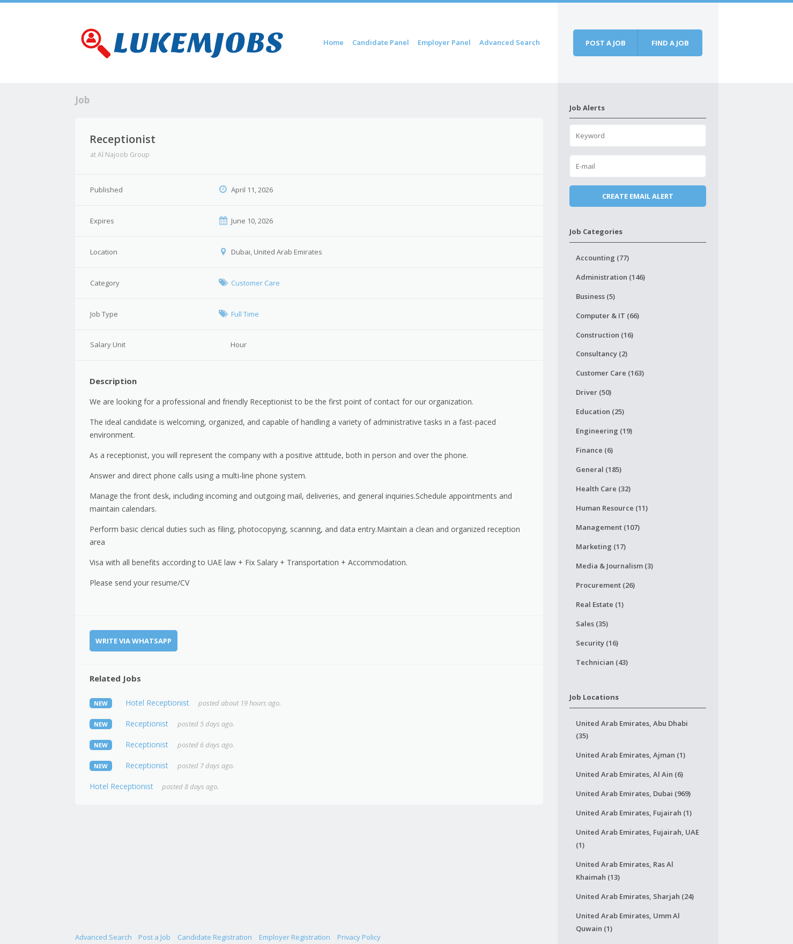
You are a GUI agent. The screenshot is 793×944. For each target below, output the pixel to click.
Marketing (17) (601, 546)
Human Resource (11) (612, 508)
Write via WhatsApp (133, 641)
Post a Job (154, 937)
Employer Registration (294, 937)
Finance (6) (594, 450)
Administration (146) (610, 277)
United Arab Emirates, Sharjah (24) (635, 896)
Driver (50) (593, 392)
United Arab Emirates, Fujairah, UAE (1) (637, 838)
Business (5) (595, 296)
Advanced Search (509, 42)
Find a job (670, 43)
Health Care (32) (603, 488)
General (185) (598, 469)
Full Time (245, 314)
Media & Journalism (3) (614, 566)
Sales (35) (592, 623)
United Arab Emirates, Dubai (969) (633, 793)
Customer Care (255, 283)
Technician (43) (602, 662)
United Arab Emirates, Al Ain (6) (629, 774)
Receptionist (146, 723)
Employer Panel (444, 42)
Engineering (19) (604, 431)
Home (333, 42)
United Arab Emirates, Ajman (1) (630, 755)
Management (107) (608, 527)
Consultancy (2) (601, 353)
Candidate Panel (380, 42)
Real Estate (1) (600, 604)
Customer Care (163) (610, 373)
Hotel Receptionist (157, 703)
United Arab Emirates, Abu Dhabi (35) (632, 729)
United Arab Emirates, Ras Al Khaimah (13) (624, 870)
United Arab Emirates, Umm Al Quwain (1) (628, 922)
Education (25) (600, 411)
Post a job (606, 43)
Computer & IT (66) (607, 315)
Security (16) (597, 643)
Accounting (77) (602, 258)
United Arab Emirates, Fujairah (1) (634, 813)
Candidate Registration (214, 937)
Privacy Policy (359, 937)
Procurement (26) (605, 585)
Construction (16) (604, 335)
